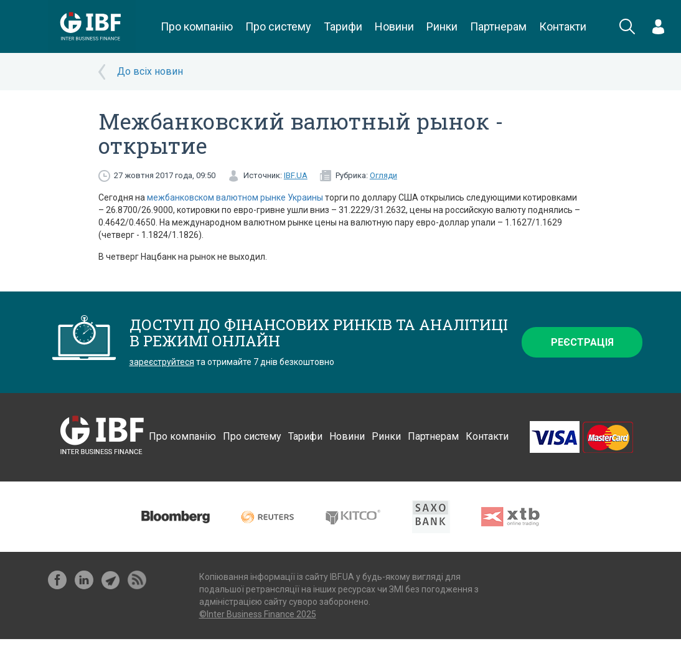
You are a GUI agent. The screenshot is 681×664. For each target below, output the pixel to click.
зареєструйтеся (161, 362)
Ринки (442, 26)
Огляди (383, 175)
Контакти (562, 26)
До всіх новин (150, 71)
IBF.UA (296, 175)
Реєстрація (582, 342)
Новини (394, 26)
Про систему (278, 26)
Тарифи (343, 26)
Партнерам (498, 26)
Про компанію (197, 26)
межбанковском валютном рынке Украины (235, 197)
